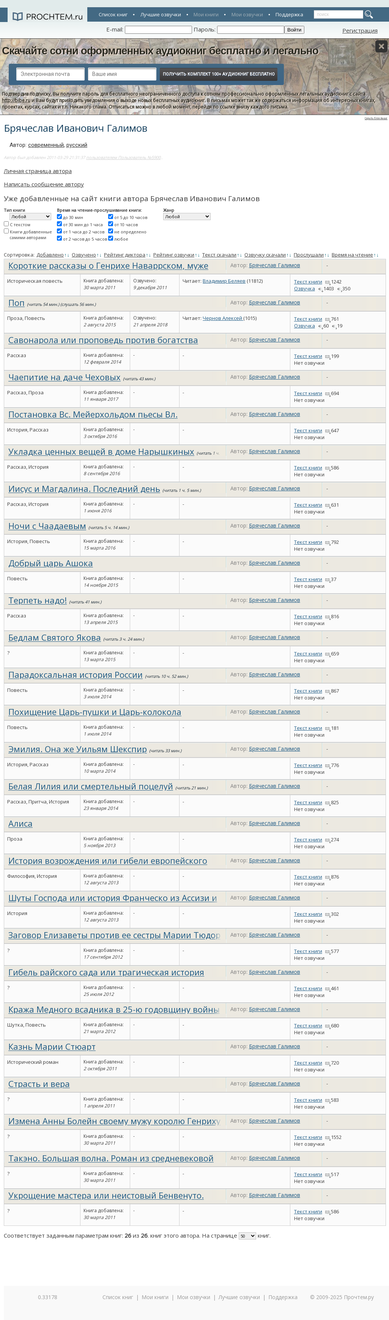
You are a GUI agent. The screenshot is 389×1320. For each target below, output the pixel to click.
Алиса (20, 823)
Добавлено (50, 254)
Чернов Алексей (223, 318)
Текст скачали (219, 254)
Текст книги (308, 281)
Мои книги (206, 14)
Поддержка (289, 14)
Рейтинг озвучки (173, 254)
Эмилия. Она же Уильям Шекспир (77, 749)
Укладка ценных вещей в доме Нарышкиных (101, 451)
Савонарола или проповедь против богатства (103, 339)
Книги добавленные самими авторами (30, 234)
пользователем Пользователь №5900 (123, 157)
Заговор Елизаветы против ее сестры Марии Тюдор (114, 934)
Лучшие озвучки (160, 14)
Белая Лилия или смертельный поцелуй (90, 786)
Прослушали (309, 254)
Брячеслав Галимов (274, 265)
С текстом (20, 224)
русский (76, 145)
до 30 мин (73, 217)
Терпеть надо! (37, 600)
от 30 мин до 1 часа (83, 224)
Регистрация (360, 30)
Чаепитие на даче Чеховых (64, 377)
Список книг (113, 14)
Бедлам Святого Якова (54, 637)
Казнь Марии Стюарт (52, 1046)
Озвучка (304, 288)
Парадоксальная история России (75, 674)
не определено (130, 232)
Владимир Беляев (224, 280)
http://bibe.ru (16, 100)
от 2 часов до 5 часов (85, 239)
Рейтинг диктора (124, 254)
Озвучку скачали (265, 254)
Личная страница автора (38, 171)
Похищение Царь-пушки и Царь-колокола (94, 711)
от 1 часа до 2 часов (83, 232)
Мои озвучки (247, 14)
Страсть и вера (39, 1083)
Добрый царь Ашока (50, 563)
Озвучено (84, 254)
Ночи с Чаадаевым (47, 525)
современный (46, 145)
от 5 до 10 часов (130, 217)
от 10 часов (126, 224)
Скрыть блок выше (376, 118)
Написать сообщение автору (44, 184)
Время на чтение (352, 254)
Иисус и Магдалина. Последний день (84, 488)
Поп (16, 302)
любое (121, 239)
